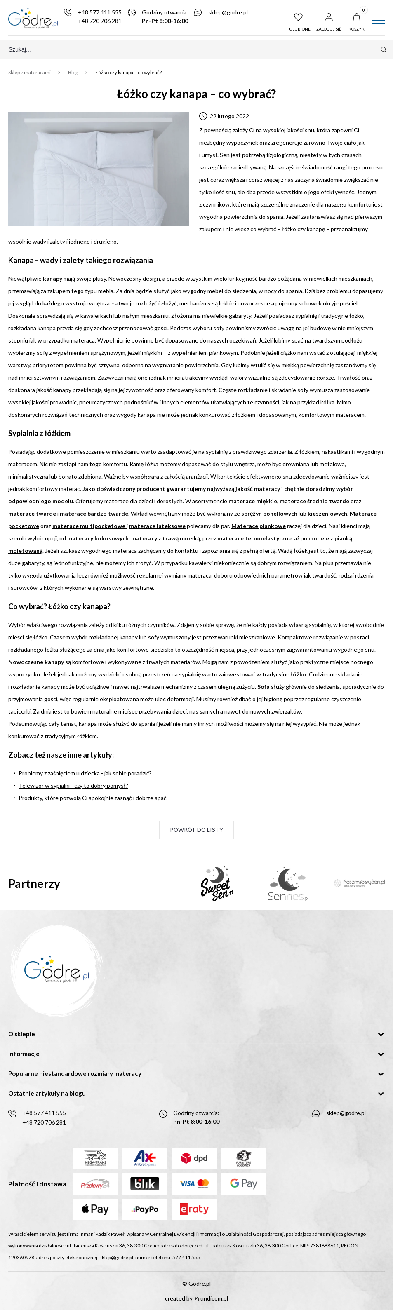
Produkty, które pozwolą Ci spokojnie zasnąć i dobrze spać (93, 798)
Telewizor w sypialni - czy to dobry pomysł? (73, 785)
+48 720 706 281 (102, 21)
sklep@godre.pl (230, 12)
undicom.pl (211, 1298)
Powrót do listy (196, 830)
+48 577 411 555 (102, 12)
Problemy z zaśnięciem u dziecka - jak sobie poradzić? (85, 773)
